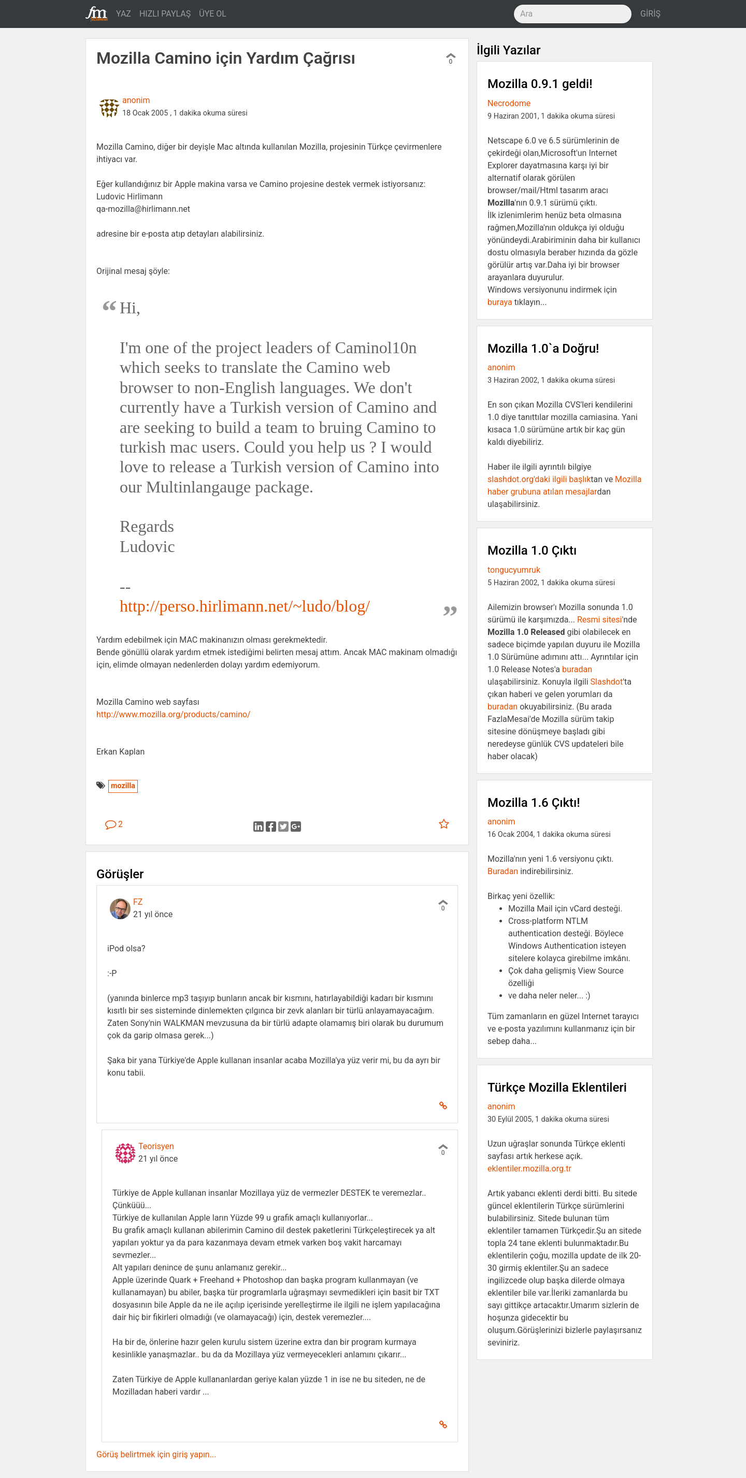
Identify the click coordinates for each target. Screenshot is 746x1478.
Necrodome (508, 103)
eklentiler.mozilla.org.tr (529, 1168)
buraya (499, 302)
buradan (577, 669)
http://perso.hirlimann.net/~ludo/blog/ (245, 606)
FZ (137, 902)
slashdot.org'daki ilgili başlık (539, 479)
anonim (136, 100)
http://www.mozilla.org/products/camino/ (173, 714)
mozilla (123, 785)
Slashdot (607, 682)
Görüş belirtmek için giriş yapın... (156, 1454)
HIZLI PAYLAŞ (165, 14)
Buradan (502, 871)
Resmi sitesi (599, 620)
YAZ (123, 14)
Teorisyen (156, 1146)
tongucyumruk (513, 570)
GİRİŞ (650, 14)
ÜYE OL (212, 14)
